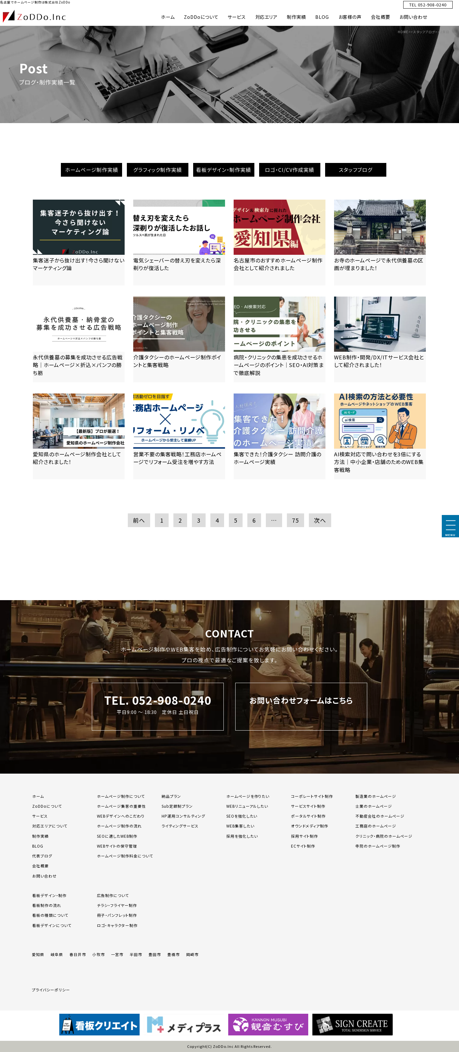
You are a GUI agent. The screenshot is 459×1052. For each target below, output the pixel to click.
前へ (139, 520)
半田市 (136, 954)
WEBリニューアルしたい (247, 806)
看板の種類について (50, 915)
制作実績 (296, 16)
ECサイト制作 (303, 846)
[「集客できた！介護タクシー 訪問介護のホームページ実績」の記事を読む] (279, 436)
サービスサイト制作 (308, 806)
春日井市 (77, 954)
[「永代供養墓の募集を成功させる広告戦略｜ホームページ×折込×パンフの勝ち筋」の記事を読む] (79, 339)
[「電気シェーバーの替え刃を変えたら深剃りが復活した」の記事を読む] (179, 242)
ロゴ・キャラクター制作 (117, 925)
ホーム (168, 16)
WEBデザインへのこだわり (120, 816)
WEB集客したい (240, 825)
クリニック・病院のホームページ (383, 836)
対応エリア (266, 16)
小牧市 (98, 954)
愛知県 (38, 954)
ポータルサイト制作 (308, 816)
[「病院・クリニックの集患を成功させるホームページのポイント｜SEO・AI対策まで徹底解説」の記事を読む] (279, 339)
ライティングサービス (180, 825)
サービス (237, 16)
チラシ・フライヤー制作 (117, 905)
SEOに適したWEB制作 (117, 836)
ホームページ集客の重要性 (121, 806)
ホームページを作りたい (248, 796)
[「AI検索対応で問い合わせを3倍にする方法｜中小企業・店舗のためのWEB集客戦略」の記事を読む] (380, 436)
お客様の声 (350, 16)
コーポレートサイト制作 (312, 796)
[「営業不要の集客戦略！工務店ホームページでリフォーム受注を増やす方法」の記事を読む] (179, 436)
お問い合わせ (413, 16)
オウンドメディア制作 (310, 825)
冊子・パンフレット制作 (117, 915)
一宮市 (117, 954)
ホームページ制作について (121, 796)
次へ (320, 520)
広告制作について (113, 895)
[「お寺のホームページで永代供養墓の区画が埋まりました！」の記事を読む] (380, 242)
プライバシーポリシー (51, 989)
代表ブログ (42, 855)
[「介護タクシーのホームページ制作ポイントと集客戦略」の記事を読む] (179, 339)
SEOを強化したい (242, 816)
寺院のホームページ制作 (377, 846)
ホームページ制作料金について (125, 855)
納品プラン (171, 796)
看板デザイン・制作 (49, 895)
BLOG (322, 16)
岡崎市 (192, 954)
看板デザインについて (52, 925)
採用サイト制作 (304, 836)
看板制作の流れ (46, 905)
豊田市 (155, 954)
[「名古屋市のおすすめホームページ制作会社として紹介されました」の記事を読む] (279, 242)
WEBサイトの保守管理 (117, 846)
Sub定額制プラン (177, 806)
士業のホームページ (373, 806)
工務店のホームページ (375, 825)
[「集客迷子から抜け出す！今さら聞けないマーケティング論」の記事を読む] (79, 242)
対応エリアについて (50, 825)
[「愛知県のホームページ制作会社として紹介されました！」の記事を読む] (79, 436)
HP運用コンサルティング (183, 816)
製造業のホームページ (375, 796)
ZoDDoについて (201, 16)
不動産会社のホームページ (379, 816)
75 (295, 520)
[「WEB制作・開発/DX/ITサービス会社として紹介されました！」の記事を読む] (380, 339)
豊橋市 (173, 954)
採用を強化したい (242, 836)
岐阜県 (57, 954)
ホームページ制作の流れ (119, 825)
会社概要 (380, 16)
